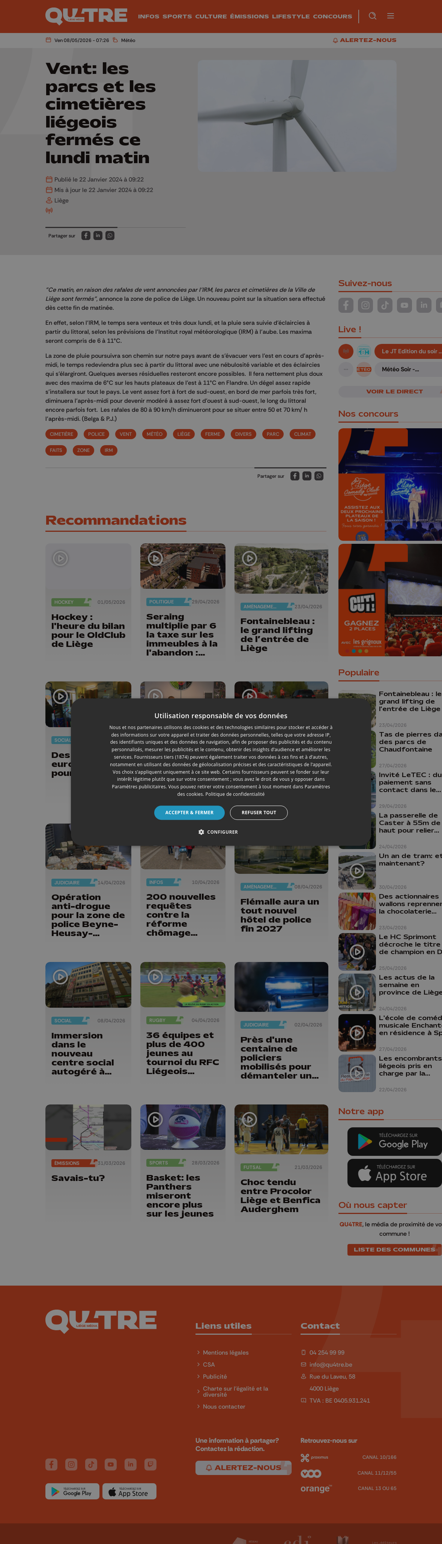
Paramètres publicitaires (138, 786)
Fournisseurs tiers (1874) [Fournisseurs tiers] (161, 757)
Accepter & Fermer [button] (189, 812)
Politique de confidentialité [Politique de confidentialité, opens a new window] (235, 794)
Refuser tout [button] (259, 812)
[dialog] (221, 772)
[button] (221, 831)
